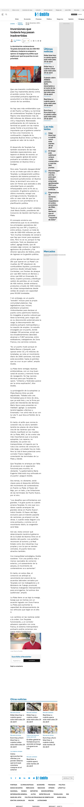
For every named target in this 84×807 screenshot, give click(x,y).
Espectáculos (44, 794)
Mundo (24, 791)
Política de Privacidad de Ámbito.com (39, 797)
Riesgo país (58, 10)
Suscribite (32, 660)
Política (49, 19)
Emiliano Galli (17, 40)
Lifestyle (61, 788)
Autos (33, 794)
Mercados (76, 10)
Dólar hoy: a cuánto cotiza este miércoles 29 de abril (50, 69)
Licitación (38, 10)
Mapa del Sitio (15, 797)
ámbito (12, 23)
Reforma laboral (48, 10)
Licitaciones (42, 800)
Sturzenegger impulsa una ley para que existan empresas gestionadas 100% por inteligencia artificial (54, 180)
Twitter (11, 778)
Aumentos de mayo (27, 10)
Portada (13, 785)
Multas (31, 800)
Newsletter (68, 778)
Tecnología (58, 794)
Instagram (20, 778)
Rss (67, 794)
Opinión (70, 19)
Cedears (63, 254)
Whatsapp (34, 778)
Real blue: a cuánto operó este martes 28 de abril (33, 762)
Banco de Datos (16, 788)
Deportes (34, 791)
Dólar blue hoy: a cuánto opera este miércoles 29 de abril (50, 58)
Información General (18, 794)
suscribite (74, 14)
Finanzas (38, 19)
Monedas (46, 254)
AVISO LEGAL (61, 797)
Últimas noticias (27, 785)
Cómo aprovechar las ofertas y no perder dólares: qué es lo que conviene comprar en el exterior (16, 762)
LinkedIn (24, 778)
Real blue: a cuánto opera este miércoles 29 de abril (50, 102)
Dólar (17, 19)
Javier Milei (68, 10)
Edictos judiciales (17, 800)
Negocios (60, 19)
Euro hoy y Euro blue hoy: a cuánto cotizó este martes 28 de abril (49, 742)
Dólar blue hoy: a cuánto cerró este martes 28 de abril (52, 140)
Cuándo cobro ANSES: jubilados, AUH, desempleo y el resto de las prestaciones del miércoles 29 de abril (50, 86)
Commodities (57, 254)
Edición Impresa (47, 791)
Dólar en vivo (15, 10)
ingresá (80, 14)
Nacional (14, 791)
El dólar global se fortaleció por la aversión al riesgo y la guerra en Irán (34, 744)
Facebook (15, 778)
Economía (27, 19)
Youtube (29, 778)
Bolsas (51, 254)
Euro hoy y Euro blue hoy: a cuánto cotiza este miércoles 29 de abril (50, 114)
